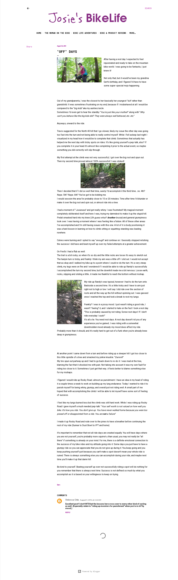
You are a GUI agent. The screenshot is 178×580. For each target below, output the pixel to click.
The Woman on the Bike (57, 33)
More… (132, 33)
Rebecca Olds (72, 500)
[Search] (148, 8)
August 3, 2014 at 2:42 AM (90, 500)
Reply (67, 512)
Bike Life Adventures (85, 33)
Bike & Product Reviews (113, 33)
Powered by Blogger (89, 571)
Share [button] (29, 46)
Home (38, 33)
